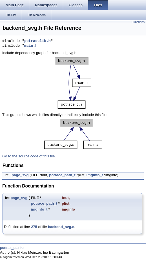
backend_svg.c (61, 227)
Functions (138, 22)
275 (34, 227)
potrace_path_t (62, 175)
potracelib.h (37, 41)
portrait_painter (12, 247)
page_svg (20, 175)
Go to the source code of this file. (29, 156)
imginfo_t (95, 175)
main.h (30, 45)
